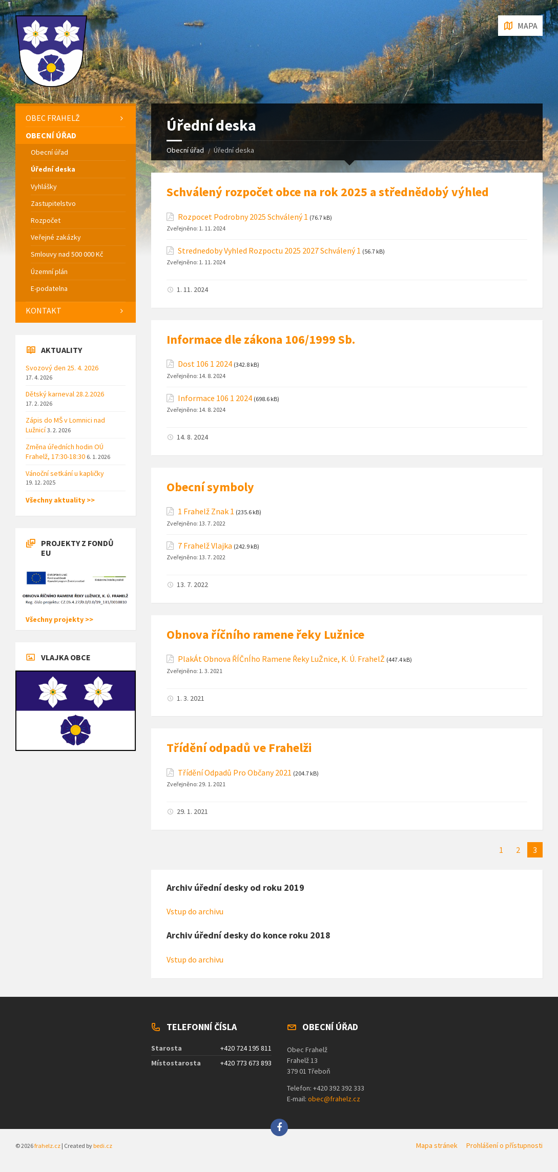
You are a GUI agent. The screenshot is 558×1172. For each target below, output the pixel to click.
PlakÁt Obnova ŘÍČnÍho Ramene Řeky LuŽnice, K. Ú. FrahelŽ (281, 659)
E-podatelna (49, 288)
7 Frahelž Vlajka (205, 546)
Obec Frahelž (53, 118)
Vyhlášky (44, 186)
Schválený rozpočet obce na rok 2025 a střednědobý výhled (328, 192)
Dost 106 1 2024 (205, 364)
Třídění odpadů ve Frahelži (239, 748)
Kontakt (43, 310)
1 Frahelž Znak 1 (206, 511)
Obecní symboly (210, 487)
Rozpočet (45, 220)
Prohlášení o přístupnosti (504, 1145)
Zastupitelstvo (53, 203)
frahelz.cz (47, 1145)
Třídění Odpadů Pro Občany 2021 (235, 773)
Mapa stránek (437, 1145)
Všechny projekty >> (59, 619)
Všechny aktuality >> (60, 500)
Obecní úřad (185, 150)
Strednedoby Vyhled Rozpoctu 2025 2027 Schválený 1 (269, 251)
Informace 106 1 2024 (215, 398)
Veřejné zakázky (56, 237)
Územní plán (49, 271)
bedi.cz (102, 1145)
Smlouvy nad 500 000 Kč (67, 254)
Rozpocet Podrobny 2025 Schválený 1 (243, 217)
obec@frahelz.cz (334, 1098)
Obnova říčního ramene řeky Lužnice (265, 634)
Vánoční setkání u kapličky (65, 473)
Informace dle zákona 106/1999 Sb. (261, 339)
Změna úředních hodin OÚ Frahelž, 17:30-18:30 (65, 451)
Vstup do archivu (195, 911)
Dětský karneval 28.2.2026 (65, 394)
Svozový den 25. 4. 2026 (62, 367)
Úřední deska (53, 169)
